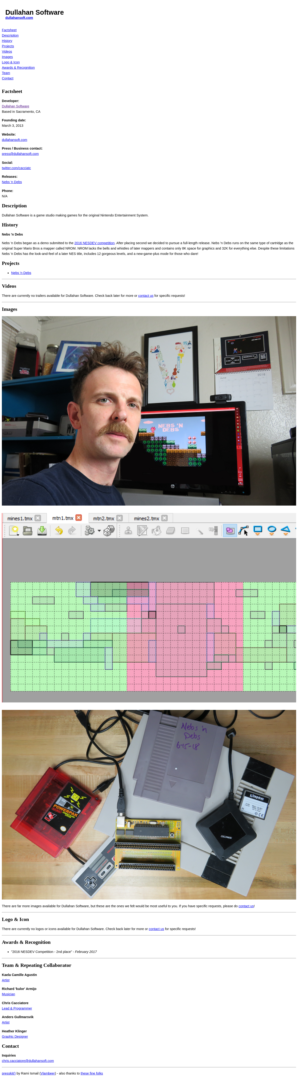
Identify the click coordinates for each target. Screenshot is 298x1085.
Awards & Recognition (18, 67)
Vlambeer (48, 1073)
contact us (145, 296)
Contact (8, 78)
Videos (7, 51)
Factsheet (9, 30)
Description (10, 35)
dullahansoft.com (19, 18)
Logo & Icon (11, 62)
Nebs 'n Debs (12, 182)
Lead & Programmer (17, 1008)
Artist (6, 980)
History (7, 41)
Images (7, 57)
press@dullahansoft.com (20, 154)
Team (6, 73)
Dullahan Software (15, 106)
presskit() (9, 1073)
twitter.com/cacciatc (16, 168)
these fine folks (92, 1073)
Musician (8, 994)
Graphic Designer (15, 1036)
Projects (8, 46)
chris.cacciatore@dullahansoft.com (28, 1061)
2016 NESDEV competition (94, 243)
